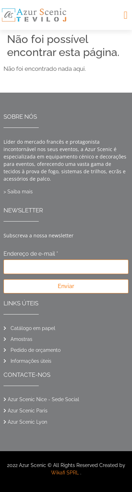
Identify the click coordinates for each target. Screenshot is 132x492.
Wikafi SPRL (65, 472)
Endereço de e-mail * (31, 254)
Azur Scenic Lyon (27, 422)
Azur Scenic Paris (28, 410)
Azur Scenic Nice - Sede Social (43, 399)
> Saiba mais (18, 191)
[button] (125, 15)
